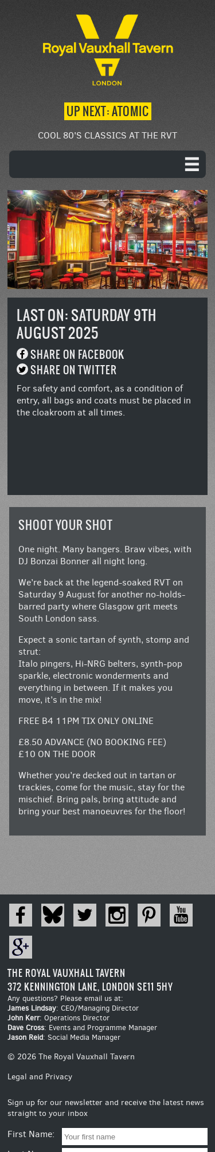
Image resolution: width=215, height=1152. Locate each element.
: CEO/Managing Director (73, 1008)
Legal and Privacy (39, 1076)
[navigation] (107, 164)
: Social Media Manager (63, 1037)
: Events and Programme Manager (82, 1027)
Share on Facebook (77, 354)
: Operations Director (58, 1018)
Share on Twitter (73, 370)
